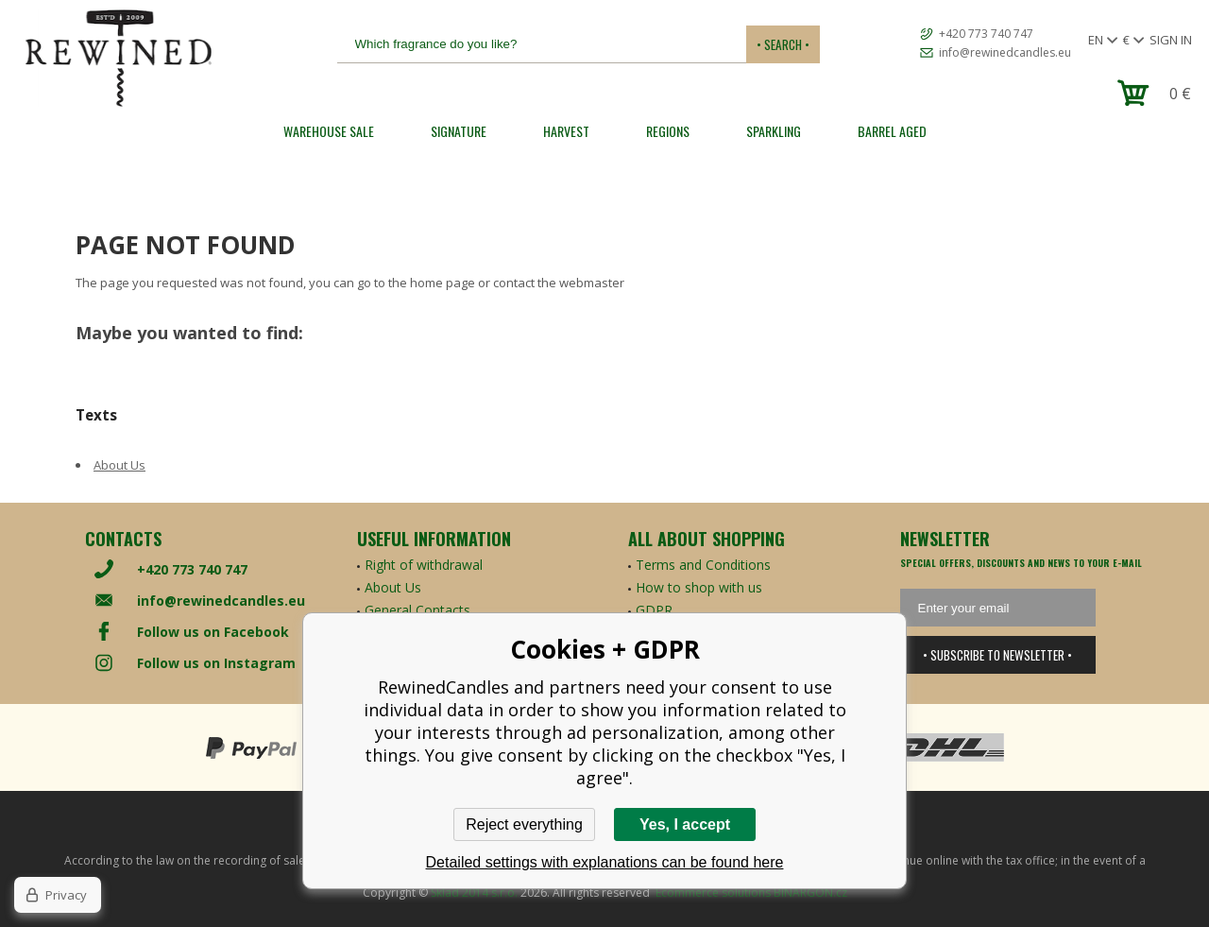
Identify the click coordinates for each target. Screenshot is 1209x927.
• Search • (783, 44)
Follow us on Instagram (216, 663)
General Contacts (417, 610)
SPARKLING (773, 131)
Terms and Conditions (703, 565)
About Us (119, 464)
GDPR (654, 610)
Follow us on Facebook (213, 632)
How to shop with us (699, 587)
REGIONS (668, 131)
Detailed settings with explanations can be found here (605, 862)
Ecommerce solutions (713, 892)
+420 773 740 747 (986, 34)
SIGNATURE (458, 131)
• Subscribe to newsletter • (997, 654)
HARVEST (566, 131)
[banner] (118, 58)
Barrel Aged (892, 131)
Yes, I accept (684, 824)
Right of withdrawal (424, 565)
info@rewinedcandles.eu (1005, 52)
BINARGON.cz (810, 892)
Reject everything (524, 824)
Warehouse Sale (328, 131)
